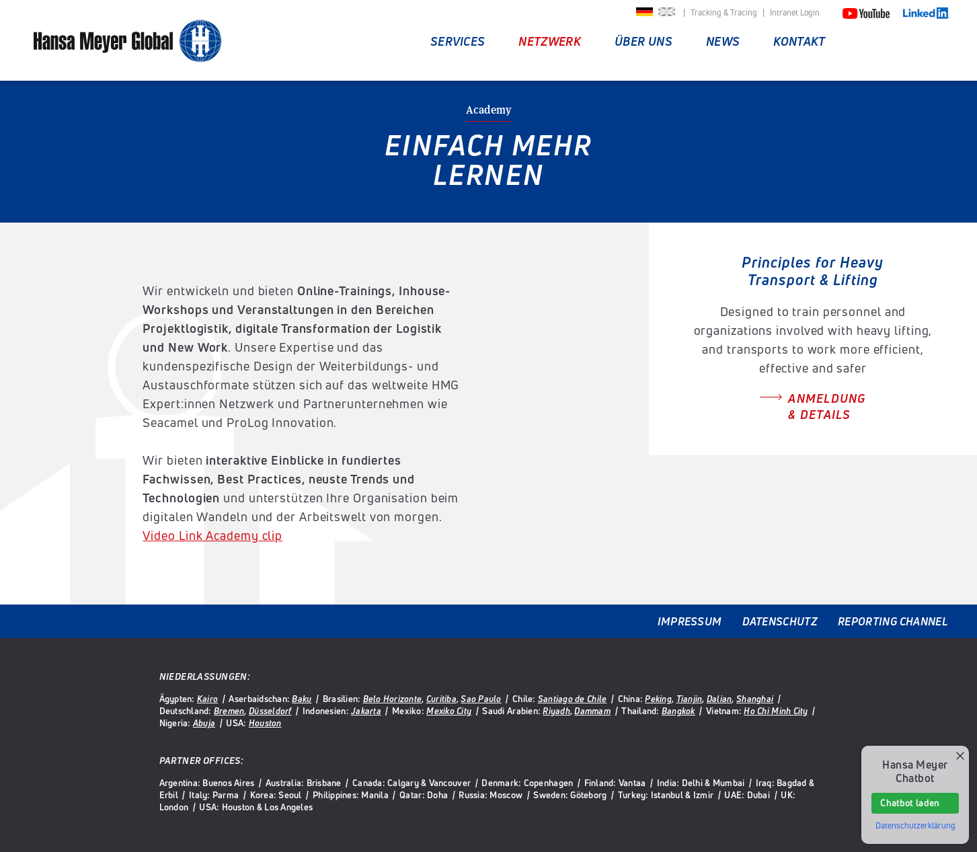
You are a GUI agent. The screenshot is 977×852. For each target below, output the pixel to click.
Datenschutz (780, 621)
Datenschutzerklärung (915, 826)
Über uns (643, 41)
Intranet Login (795, 13)
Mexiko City (448, 711)
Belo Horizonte (392, 699)
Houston (265, 723)
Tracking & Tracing (724, 13)
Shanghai (754, 699)
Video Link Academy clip (212, 535)
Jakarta (366, 711)
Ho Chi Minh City (776, 711)
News (723, 41)
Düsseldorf (270, 711)
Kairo (207, 699)
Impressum (690, 621)
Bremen (229, 711)
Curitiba (441, 699)
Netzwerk (549, 41)
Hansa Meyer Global (128, 42)
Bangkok (678, 711)
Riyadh (556, 711)
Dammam (592, 711)
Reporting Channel (892, 621)
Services (457, 41)
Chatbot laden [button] (909, 803)
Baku (301, 699)
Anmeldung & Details (826, 406)
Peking (658, 699)
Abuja (204, 723)
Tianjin (689, 699)
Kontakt (799, 41)
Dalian (719, 699)
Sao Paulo (481, 699)
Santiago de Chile (572, 699)
